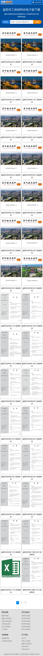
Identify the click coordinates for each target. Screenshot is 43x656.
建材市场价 (5, 616)
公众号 (24, 638)
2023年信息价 (26, 624)
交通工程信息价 (7, 621)
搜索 (37, 22)
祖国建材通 (5, 638)
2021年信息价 (26, 629)
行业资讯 (4, 629)
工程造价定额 (6, 624)
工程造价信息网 (7, 641)
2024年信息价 (26, 621)
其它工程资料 (6, 626)
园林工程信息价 (7, 618)
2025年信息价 (26, 618)
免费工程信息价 (27, 644)
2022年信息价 (26, 626)
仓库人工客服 (26, 641)
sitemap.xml (25, 649)
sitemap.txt (25, 646)
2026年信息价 (26, 616)
